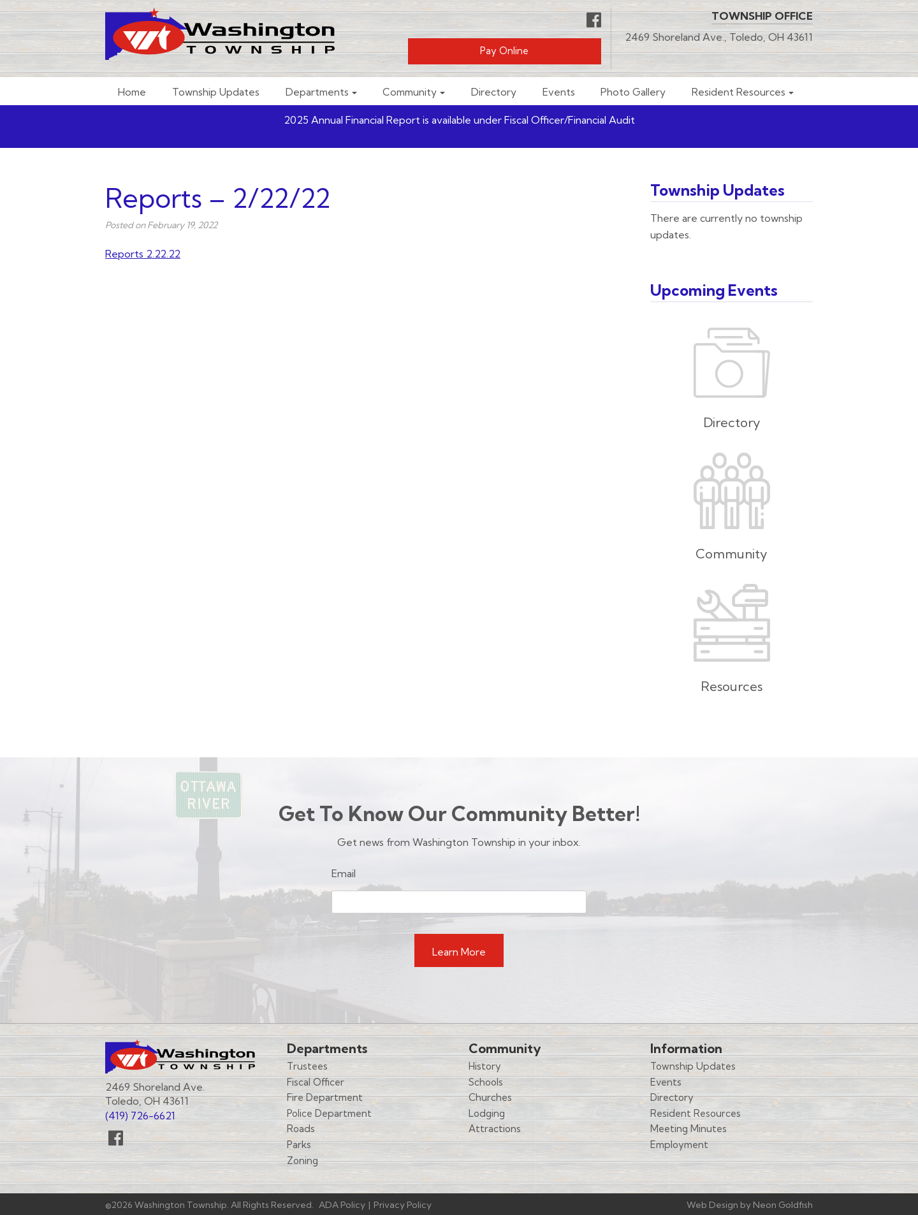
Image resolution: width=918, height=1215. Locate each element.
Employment (679, 1145)
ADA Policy (342, 1205)
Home (132, 92)
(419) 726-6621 (140, 1115)
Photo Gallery (633, 92)
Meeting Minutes (688, 1129)
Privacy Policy (403, 1205)
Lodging (487, 1113)
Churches (490, 1097)
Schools (486, 1082)
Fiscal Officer (315, 1082)
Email (344, 873)
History (485, 1066)
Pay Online (504, 51)
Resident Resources (738, 92)
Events (559, 92)
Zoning (302, 1160)
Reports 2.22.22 (142, 253)
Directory (493, 92)
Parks (299, 1145)
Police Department (329, 1113)
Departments (317, 92)
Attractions (495, 1129)
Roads (301, 1129)
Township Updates (215, 92)
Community (409, 92)
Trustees (307, 1066)
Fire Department (325, 1097)
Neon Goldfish (783, 1205)
